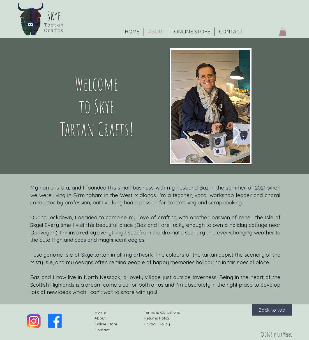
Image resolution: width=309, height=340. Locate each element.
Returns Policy (157, 318)
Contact (102, 329)
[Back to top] (272, 310)
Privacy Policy (157, 324)
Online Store (105, 324)
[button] (282, 32)
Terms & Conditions (162, 312)
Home (100, 312)
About (100, 318)
